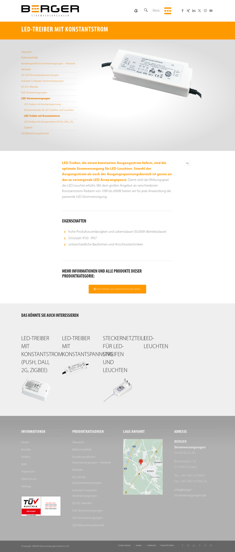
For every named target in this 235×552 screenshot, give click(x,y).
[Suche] (146, 11)
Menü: (156, 11)
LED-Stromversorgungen (35, 98)
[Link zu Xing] (188, 10)
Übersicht (26, 52)
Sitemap (26, 486)
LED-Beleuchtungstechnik (35, 133)
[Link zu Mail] (211, 10)
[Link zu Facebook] (182, 10)
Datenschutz (29, 479)
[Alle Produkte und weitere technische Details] (117, 289)
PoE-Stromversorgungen (34, 92)
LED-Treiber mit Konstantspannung (42, 104)
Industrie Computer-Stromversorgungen (42, 81)
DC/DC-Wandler (29, 87)
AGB (23, 464)
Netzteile (26, 69)
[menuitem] (146, 11)
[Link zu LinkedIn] (194, 10)
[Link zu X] (199, 10)
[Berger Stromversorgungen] (50, 11)
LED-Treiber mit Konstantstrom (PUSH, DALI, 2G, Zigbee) (48, 125)
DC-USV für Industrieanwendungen (40, 75)
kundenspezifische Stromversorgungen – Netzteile (48, 63)
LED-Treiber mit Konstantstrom (42, 116)
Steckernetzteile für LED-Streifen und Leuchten (49, 110)
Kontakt (26, 449)
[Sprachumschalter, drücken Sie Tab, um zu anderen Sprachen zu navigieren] (136, 10)
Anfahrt (25, 457)
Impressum (28, 471)
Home (25, 442)
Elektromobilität (29, 57)
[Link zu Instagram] (205, 10)
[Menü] (167, 11)
